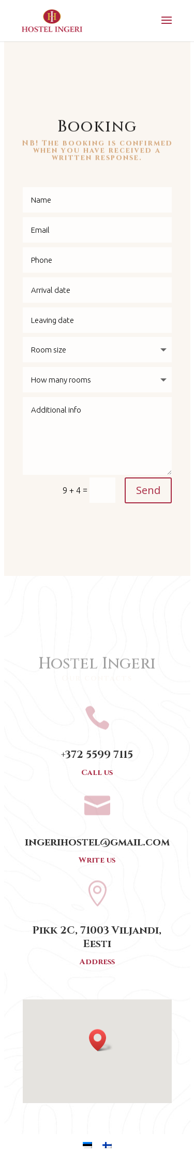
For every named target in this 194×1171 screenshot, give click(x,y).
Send (148, 490)
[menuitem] (87, 1144)
